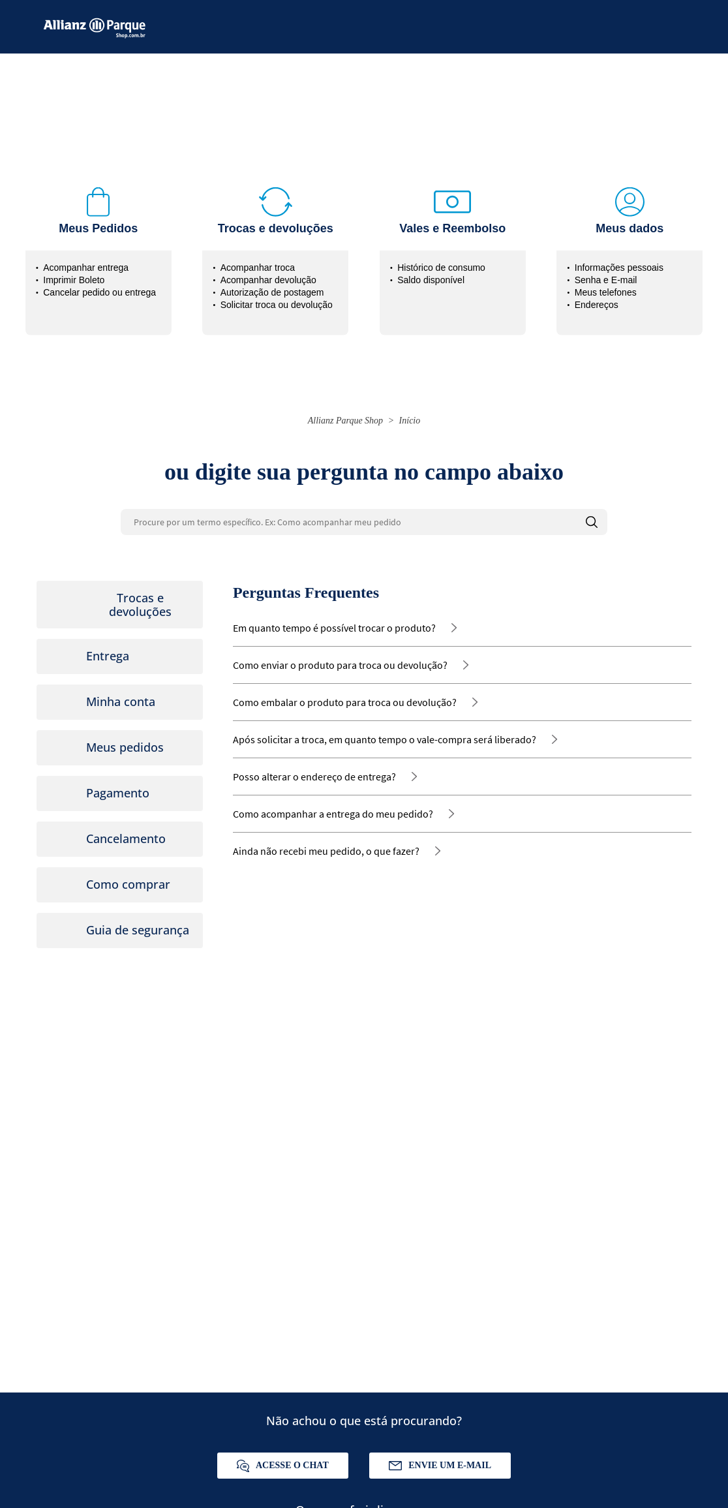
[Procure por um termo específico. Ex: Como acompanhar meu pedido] (364, 522)
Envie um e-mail (440, 1465)
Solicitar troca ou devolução (276, 305)
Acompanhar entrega (86, 267)
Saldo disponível (430, 280)
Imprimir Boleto (73, 280)
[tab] (120, 604)
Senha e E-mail (606, 280)
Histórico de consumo (441, 267)
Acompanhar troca (257, 267)
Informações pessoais (619, 267)
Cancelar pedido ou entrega (99, 292)
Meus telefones (606, 292)
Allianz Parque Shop (345, 420)
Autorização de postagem (272, 292)
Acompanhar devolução (268, 280)
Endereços (596, 305)
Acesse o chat (283, 1466)
